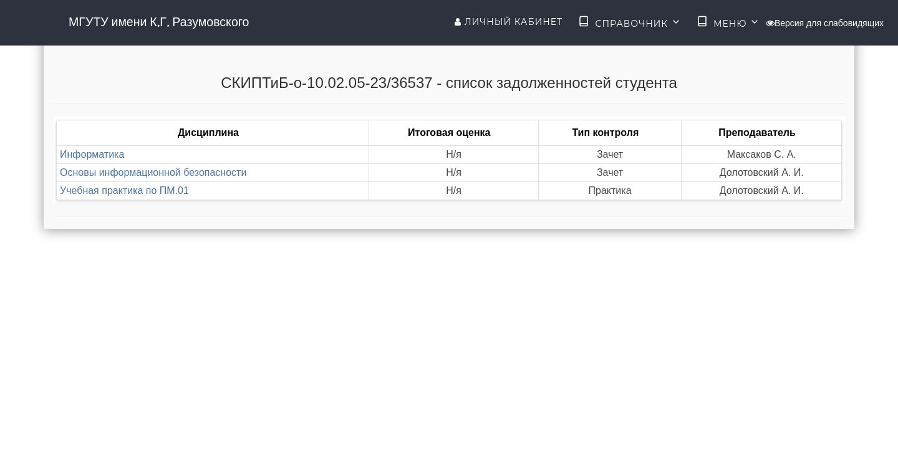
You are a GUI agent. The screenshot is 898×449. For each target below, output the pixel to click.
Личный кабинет (508, 21)
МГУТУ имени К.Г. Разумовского (159, 22)
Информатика (92, 154)
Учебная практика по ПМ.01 (124, 190)
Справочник (629, 22)
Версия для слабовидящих (825, 23)
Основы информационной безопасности (153, 172)
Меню (728, 22)
